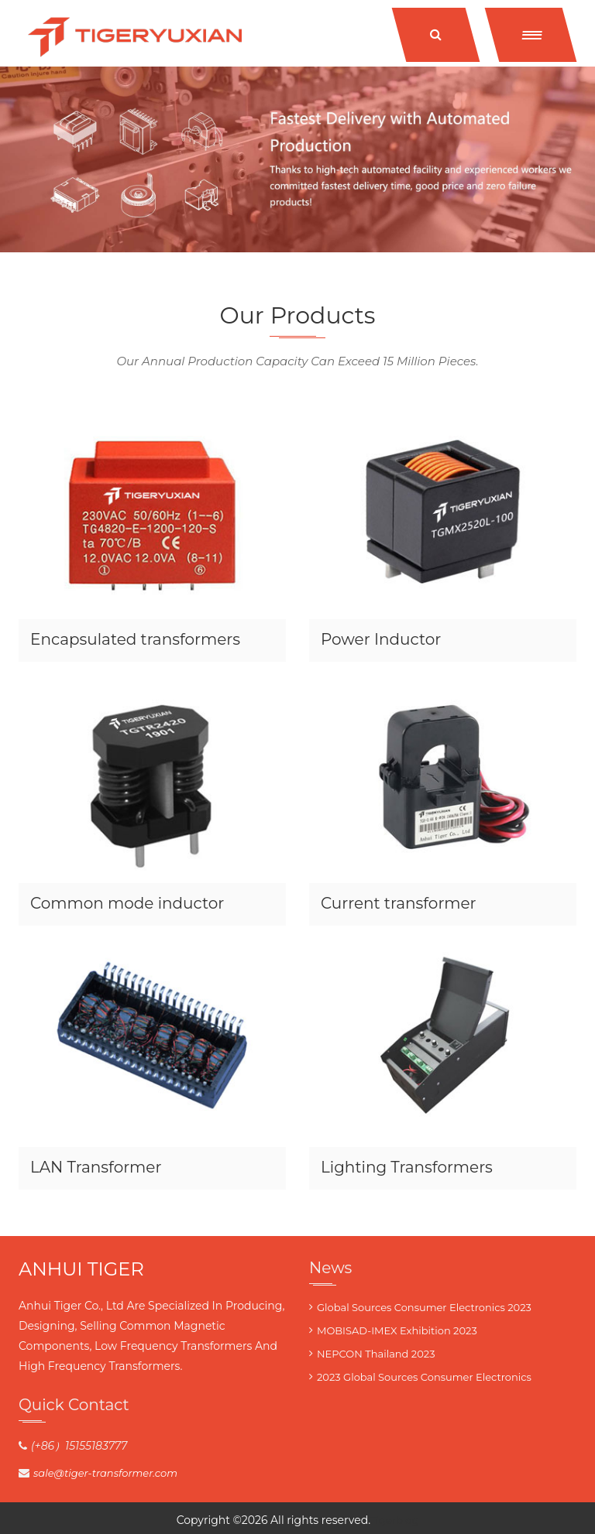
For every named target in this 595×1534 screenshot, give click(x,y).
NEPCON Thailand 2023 (376, 1353)
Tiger (383, 1520)
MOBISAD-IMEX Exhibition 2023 (397, 1330)
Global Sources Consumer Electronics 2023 (424, 1307)
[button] (531, 35)
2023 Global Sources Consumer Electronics (424, 1377)
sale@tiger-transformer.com (105, 1473)
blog (407, 1520)
